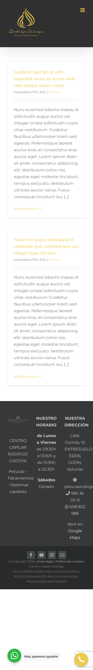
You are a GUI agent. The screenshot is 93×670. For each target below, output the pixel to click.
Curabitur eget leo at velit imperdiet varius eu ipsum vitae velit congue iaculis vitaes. (44, 78)
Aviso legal (45, 561)
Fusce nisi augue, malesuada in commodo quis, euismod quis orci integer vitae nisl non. (46, 246)
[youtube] (41, 555)
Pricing (54, 92)
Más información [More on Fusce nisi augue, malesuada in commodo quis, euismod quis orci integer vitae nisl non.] (26, 376)
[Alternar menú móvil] (83, 10)
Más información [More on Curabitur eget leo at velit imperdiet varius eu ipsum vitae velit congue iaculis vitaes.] (26, 209)
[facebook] (31, 555)
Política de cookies (69, 561)
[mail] (62, 555)
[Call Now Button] (81, 659)
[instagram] (52, 555)
